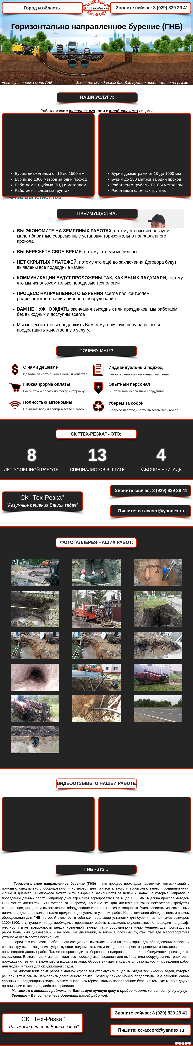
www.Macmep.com (35, 1037)
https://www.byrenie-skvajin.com (50, 1043)
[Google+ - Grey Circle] (183, 1043)
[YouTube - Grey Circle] (186, 1043)
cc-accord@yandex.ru (161, 510)
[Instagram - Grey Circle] (189, 1043)
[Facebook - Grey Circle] (176, 1043)
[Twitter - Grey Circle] (179, 1043)
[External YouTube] (145, 140)
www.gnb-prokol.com (36, 1040)
